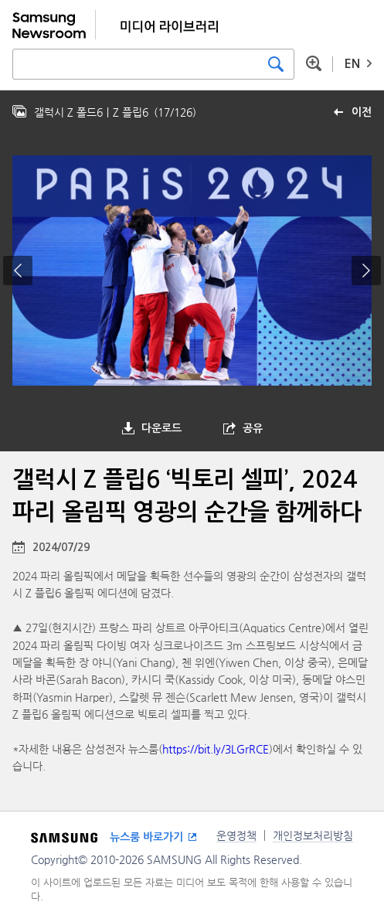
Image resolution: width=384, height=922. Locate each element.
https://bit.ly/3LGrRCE (215, 749)
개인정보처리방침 (313, 835)
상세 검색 (314, 63)
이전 (362, 112)
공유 (253, 428)
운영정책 (236, 835)
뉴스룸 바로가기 (146, 837)
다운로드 (161, 428)
